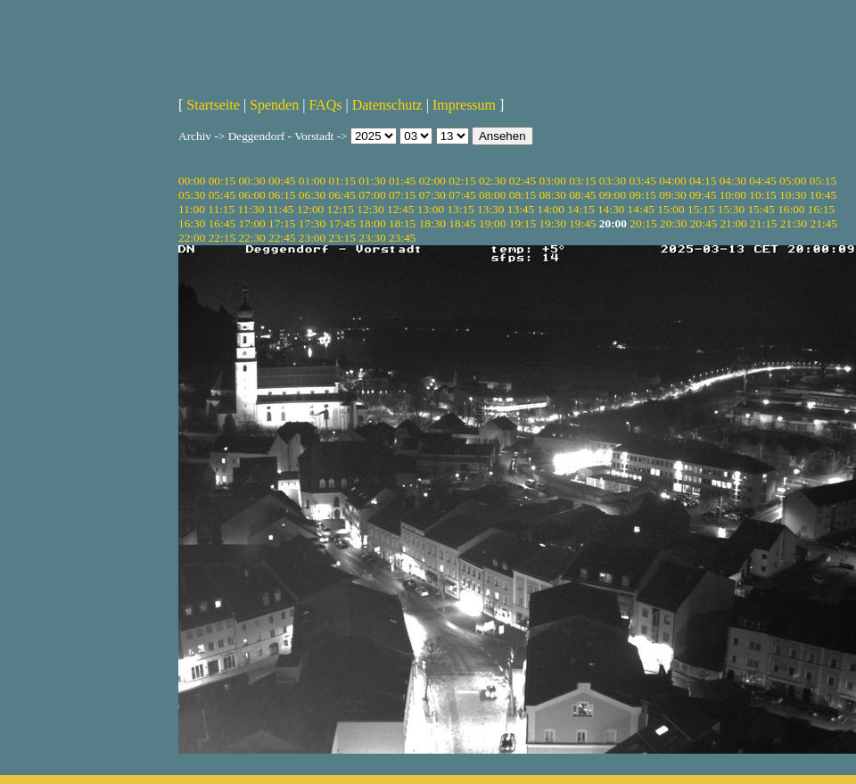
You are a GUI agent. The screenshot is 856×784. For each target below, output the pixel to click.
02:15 (462, 180)
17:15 (281, 223)
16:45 (222, 223)
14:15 (580, 209)
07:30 (432, 195)
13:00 (430, 209)
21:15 (763, 223)
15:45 (760, 209)
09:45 (702, 195)
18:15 (402, 223)
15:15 (700, 209)
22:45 (281, 237)
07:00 (371, 195)
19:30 (552, 223)
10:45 (823, 195)
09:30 (672, 195)
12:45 (400, 209)
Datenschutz (387, 104)
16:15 (821, 209)
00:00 (191, 180)
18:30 (432, 223)
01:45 (402, 180)
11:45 (281, 209)
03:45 (643, 180)
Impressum (464, 104)
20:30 (673, 223)
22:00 (191, 237)
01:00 (312, 180)
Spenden (274, 104)
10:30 (792, 195)
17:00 (251, 223)
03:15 (582, 180)
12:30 (370, 209)
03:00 (552, 180)
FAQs (325, 104)
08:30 (552, 195)
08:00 (492, 195)
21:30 (793, 223)
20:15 (643, 223)
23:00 (312, 237)
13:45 (520, 209)
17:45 (342, 223)
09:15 (643, 195)
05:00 (792, 180)
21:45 (824, 223)
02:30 (492, 180)
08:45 (582, 195)
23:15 (342, 237)
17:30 (312, 223)
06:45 (342, 195)
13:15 (460, 209)
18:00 (371, 223)
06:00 (251, 195)
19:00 (492, 223)
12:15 (340, 209)
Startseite (213, 104)
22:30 (251, 237)
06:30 (312, 195)
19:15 (522, 223)
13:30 (490, 209)
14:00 (551, 209)
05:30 (191, 195)
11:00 (191, 209)
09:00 (612, 195)
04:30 (733, 180)
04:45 (762, 180)
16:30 (191, 223)
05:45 (222, 195)
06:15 (281, 195)
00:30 (251, 180)
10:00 (733, 195)
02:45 (522, 180)
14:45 (641, 209)
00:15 (222, 180)
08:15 (522, 195)
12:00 (310, 209)
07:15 (402, 195)
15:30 (731, 209)
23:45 (402, 237)
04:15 (702, 180)
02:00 (432, 180)
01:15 (342, 180)
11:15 (221, 209)
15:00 (670, 209)
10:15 (762, 195)
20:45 (703, 223)
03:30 (612, 180)
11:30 (250, 209)
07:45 (462, 195)
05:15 (823, 180)
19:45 (582, 223)
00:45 (281, 180)
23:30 (371, 237)
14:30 (610, 209)
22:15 (222, 237)
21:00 (733, 223)
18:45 (462, 223)
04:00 (672, 180)
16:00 (791, 209)
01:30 (371, 180)
